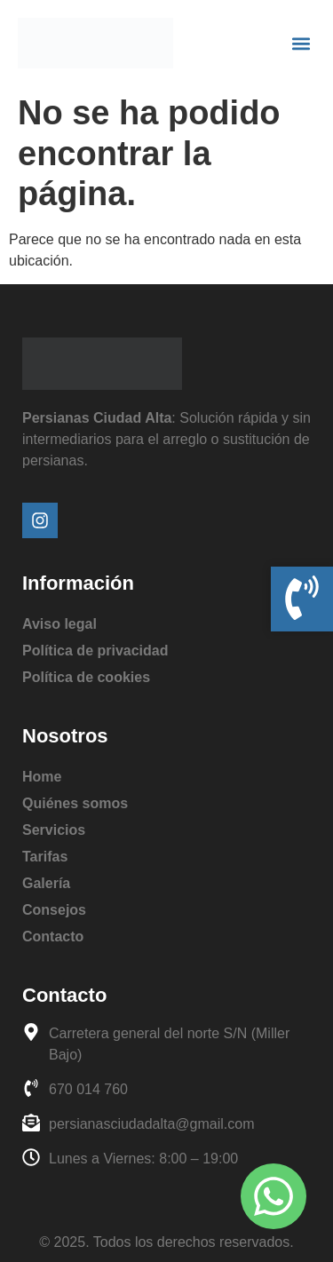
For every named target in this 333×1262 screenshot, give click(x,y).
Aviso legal (59, 623)
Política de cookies (86, 677)
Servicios (53, 829)
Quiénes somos (75, 803)
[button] (300, 43)
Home (41, 776)
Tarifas (44, 856)
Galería (46, 883)
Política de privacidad (95, 650)
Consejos (54, 909)
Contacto (52, 936)
